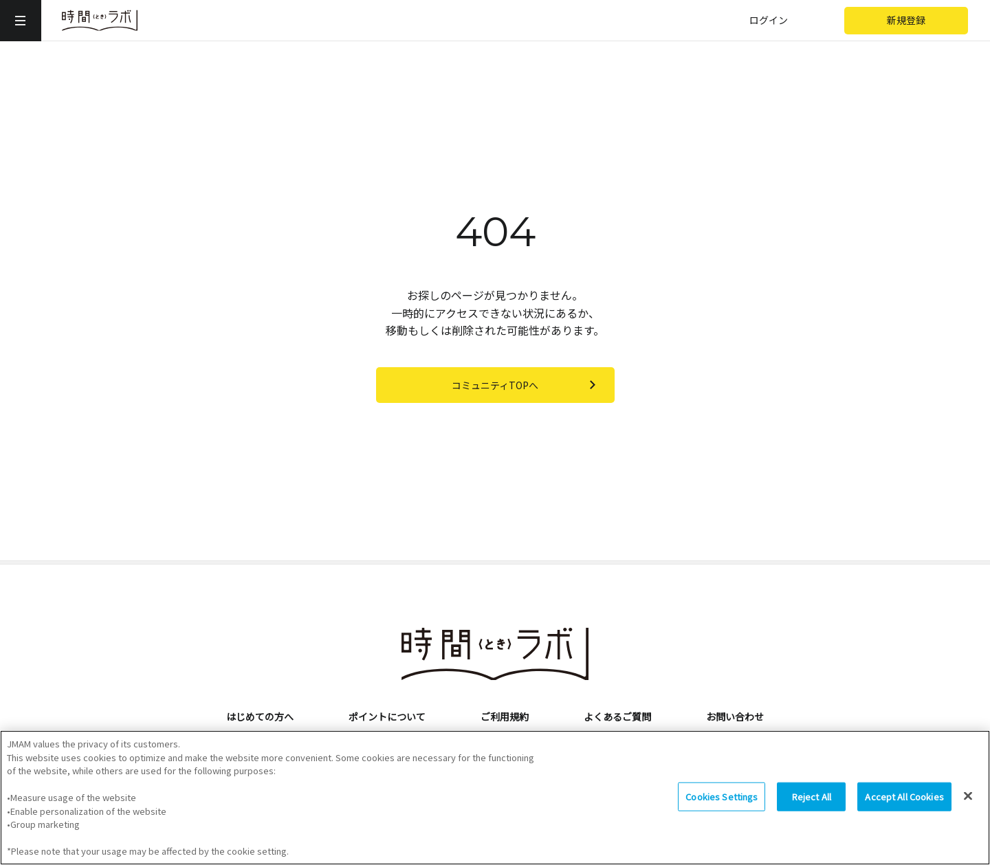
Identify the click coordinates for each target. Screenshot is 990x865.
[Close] (968, 803)
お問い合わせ (735, 716)
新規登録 (906, 20)
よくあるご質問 (617, 716)
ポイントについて (387, 716)
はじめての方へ (260, 716)
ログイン (768, 20)
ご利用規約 (505, 716)
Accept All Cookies (904, 803)
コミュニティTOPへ (526, 385)
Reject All (811, 803)
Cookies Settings (721, 803)
